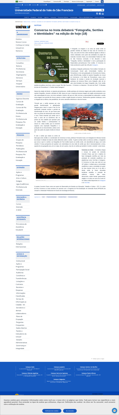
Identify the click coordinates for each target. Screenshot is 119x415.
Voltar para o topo (98, 359)
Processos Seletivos (63, 17)
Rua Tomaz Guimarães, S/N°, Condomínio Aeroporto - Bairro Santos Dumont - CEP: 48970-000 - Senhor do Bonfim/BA (88, 369)
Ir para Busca (35, 4)
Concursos (53, 17)
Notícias (33, 21)
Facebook (100, 14)
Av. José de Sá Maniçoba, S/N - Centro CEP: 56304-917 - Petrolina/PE (29, 369)
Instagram (97, 14)
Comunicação (73, 17)
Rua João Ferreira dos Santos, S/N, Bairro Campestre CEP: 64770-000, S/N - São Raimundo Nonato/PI (59, 375)
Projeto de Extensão (51, 197)
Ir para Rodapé (43, 4)
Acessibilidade (81, 5)
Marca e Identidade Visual (86, 17)
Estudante (33, 17)
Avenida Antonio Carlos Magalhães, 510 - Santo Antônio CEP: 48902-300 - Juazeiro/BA (59, 369)
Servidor (40, 17)
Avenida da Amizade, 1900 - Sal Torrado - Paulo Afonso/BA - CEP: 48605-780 (88, 375)
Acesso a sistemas (99, 17)
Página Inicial (27, 21)
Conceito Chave (62, 197)
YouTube (103, 14)
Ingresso (46, 17)
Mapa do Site (100, 5)
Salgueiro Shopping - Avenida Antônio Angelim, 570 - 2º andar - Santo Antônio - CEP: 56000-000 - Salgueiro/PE (59, 382)
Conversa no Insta (73, 197)
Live (43, 197)
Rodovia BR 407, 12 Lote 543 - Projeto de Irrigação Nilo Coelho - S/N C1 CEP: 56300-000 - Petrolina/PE (29, 375)
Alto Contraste (91, 5)
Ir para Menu (27, 4)
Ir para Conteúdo (19, 4)
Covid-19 (26, 17)
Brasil (21, 1)
